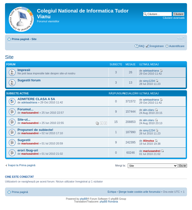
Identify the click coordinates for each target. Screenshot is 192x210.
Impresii (24, 70)
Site (34, 39)
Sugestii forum (29, 80)
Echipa (112, 191)
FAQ (141, 46)
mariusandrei (29, 112)
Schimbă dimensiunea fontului (180, 38)
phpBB (83, 198)
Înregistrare (157, 46)
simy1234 (149, 80)
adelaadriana (151, 70)
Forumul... (26, 109)
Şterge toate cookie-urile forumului (139, 191)
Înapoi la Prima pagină (21, 165)
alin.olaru (148, 109)
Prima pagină (20, 39)
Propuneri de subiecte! (35, 130)
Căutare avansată (173, 17)
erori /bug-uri (28, 150)
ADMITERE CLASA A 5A (36, 99)
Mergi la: (120, 165)
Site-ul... (24, 119)
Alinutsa (148, 140)
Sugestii (24, 140)
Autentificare (176, 46)
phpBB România (109, 201)
